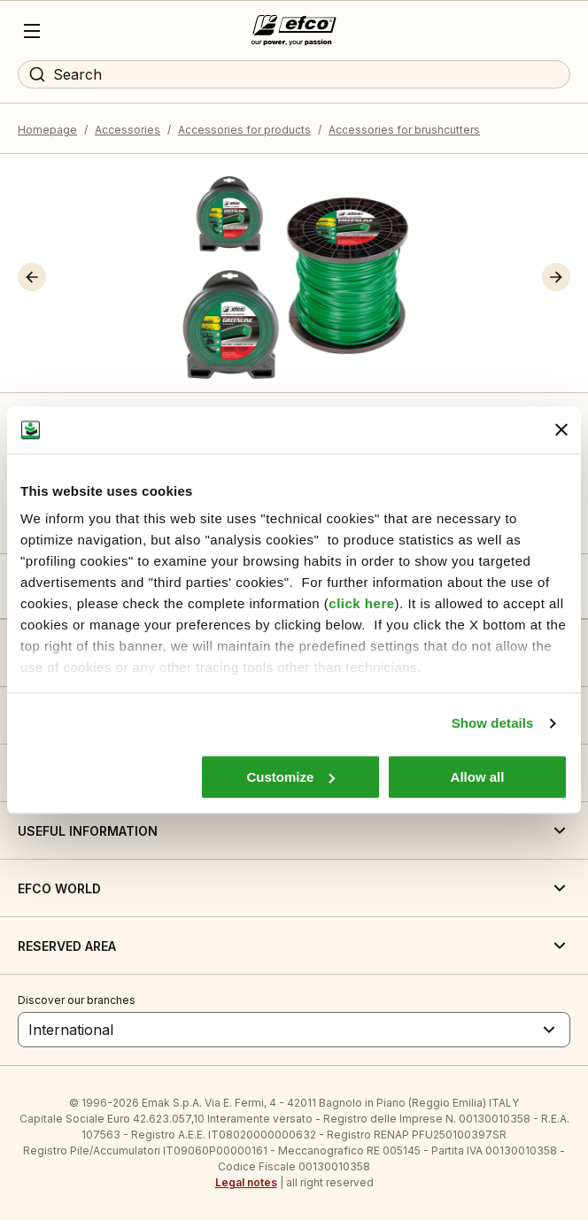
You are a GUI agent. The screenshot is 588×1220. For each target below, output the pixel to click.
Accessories (127, 129)
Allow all (478, 776)
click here (361, 603)
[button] (32, 277)
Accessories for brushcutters (404, 129)
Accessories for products (244, 129)
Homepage (47, 129)
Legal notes (246, 1182)
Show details (493, 722)
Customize (290, 776)
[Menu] (32, 31)
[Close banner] (561, 430)
